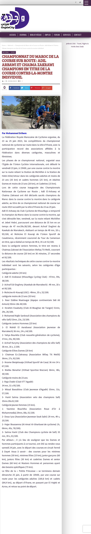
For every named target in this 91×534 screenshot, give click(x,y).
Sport (13, 52)
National (10, 45)
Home (4, 45)
